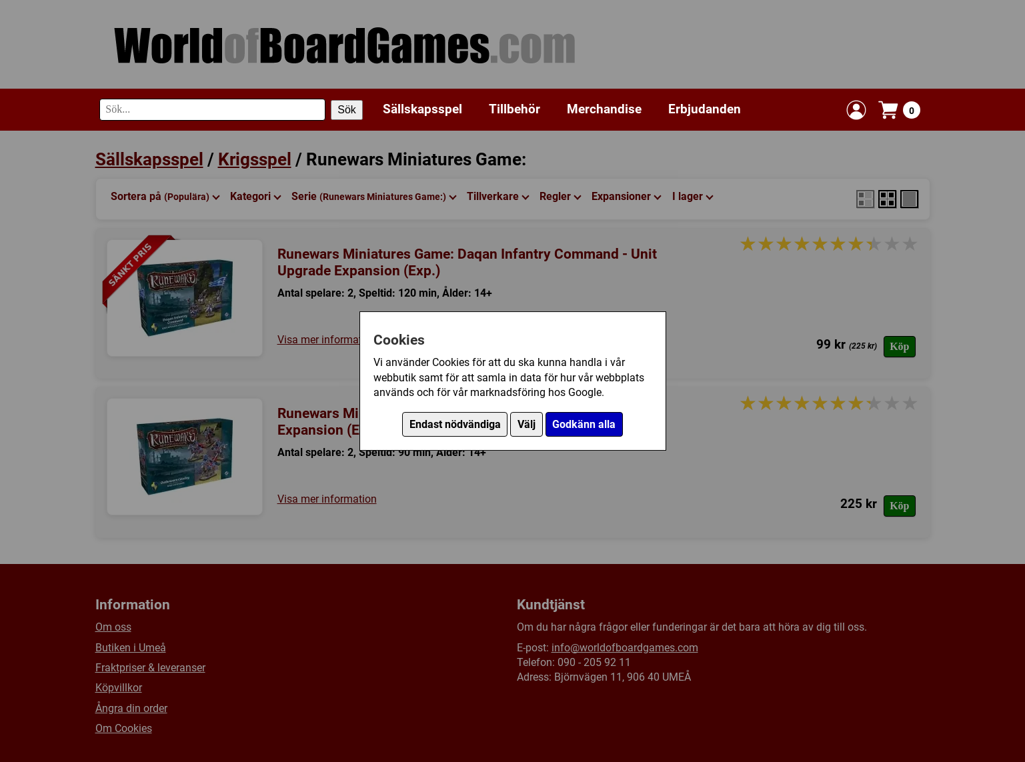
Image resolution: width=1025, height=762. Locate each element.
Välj (527, 424)
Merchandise (604, 109)
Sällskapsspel (422, 109)
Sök (346, 109)
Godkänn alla (584, 424)
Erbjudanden (704, 109)
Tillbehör (514, 109)
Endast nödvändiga (455, 424)
